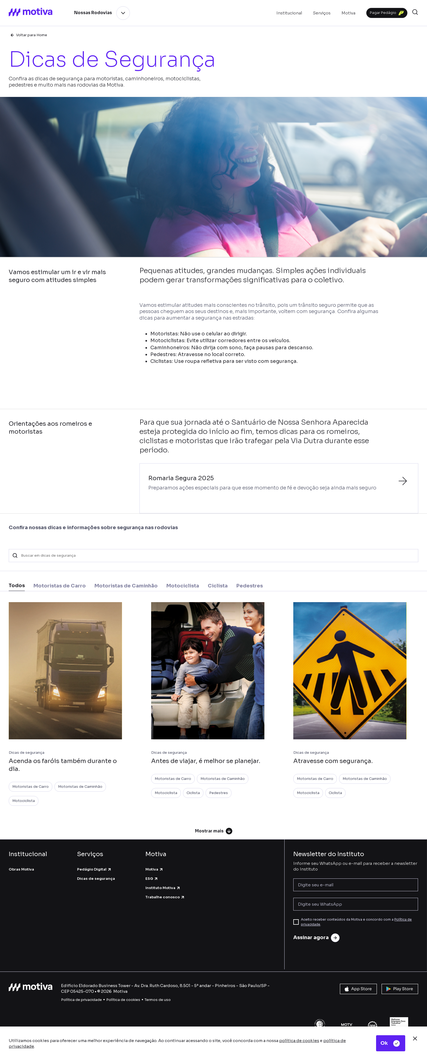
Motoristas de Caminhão (80, 786)
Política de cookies (123, 999)
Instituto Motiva (163, 888)
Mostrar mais (213, 831)
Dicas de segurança (96, 878)
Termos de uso (158, 999)
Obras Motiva (21, 869)
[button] (415, 13)
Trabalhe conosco (165, 897)
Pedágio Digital (94, 869)
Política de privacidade (81, 999)
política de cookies (299, 1040)
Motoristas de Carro (30, 786)
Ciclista (193, 793)
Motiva (154, 869)
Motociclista (23, 800)
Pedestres (218, 793)
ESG (151, 878)
